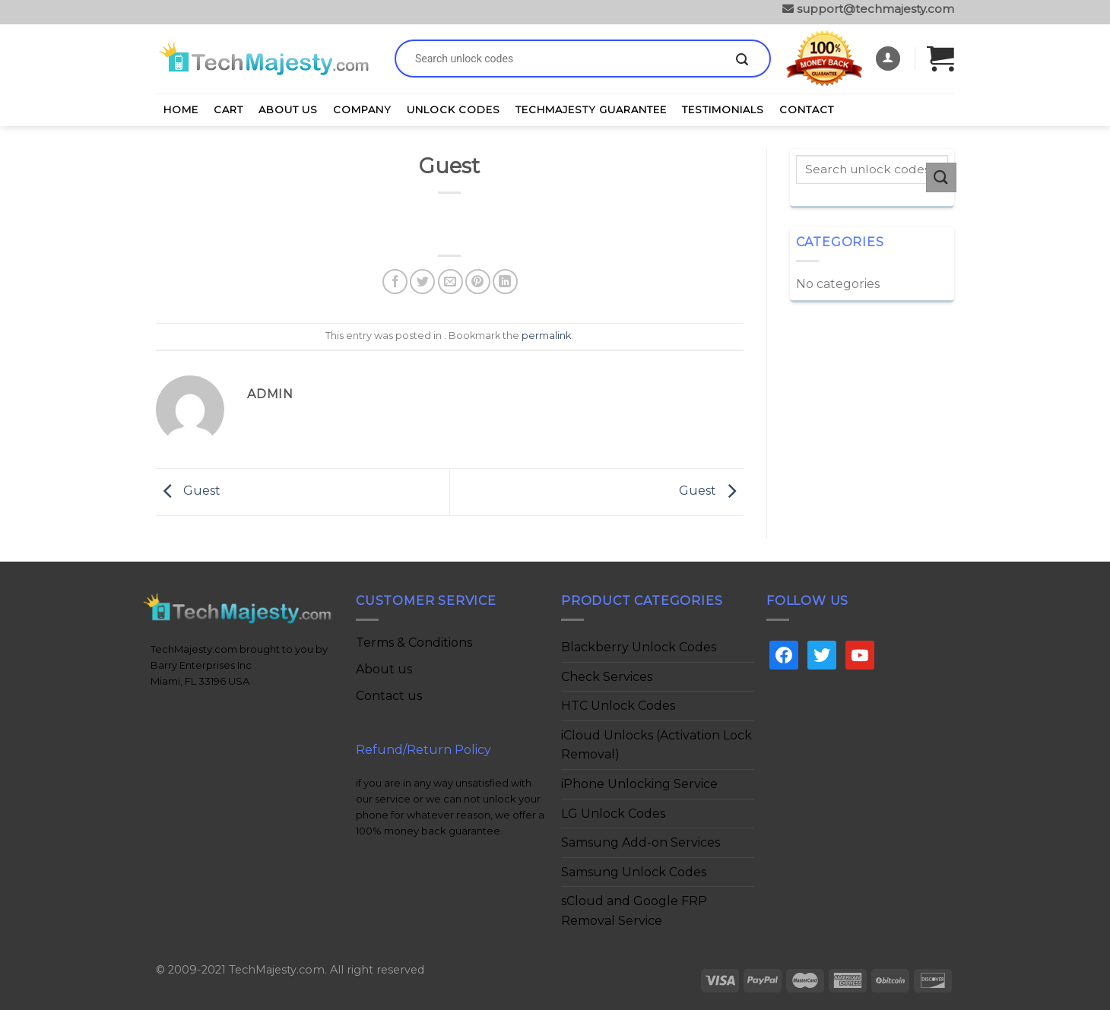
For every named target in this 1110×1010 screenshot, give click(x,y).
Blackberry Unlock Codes (638, 647)
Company (362, 109)
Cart (228, 109)
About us (384, 669)
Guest (188, 491)
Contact (806, 109)
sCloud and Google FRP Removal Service (634, 911)
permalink (546, 335)
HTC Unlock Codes (618, 705)
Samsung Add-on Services (640, 842)
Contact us (389, 696)
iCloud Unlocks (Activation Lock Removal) (656, 745)
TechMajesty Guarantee (591, 109)
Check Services (606, 677)
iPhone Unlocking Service (639, 784)
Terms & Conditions (414, 642)
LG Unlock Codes (613, 813)
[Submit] (742, 60)
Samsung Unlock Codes (633, 872)
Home (180, 109)
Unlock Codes (453, 109)
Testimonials (723, 109)
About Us (288, 109)
